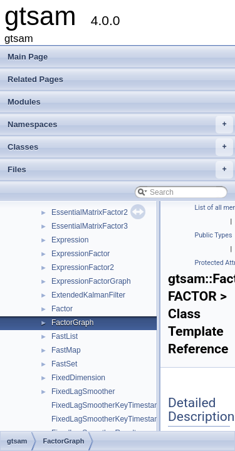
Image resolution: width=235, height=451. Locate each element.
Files (120, 170)
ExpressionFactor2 (82, 267)
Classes (120, 147)
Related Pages (35, 79)
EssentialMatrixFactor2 (89, 212)
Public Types (213, 235)
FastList (64, 336)
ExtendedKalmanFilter (88, 295)
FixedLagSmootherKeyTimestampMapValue (124, 419)
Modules (24, 101)
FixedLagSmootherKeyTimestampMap (115, 405)
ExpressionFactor (80, 253)
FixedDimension (78, 377)
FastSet (64, 364)
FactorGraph (72, 322)
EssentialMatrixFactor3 (89, 226)
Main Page (28, 56)
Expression (69, 240)
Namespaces (120, 124)
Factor (62, 308)
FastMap (66, 350)
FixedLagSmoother (83, 391)
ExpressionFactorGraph (91, 281)
